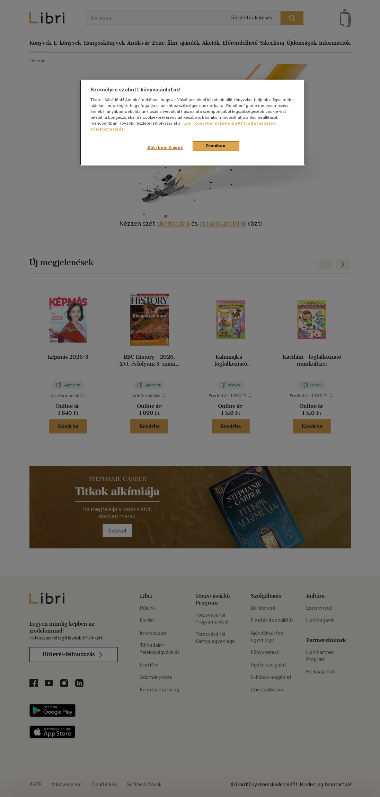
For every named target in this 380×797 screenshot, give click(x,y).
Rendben (216, 145)
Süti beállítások (165, 147)
